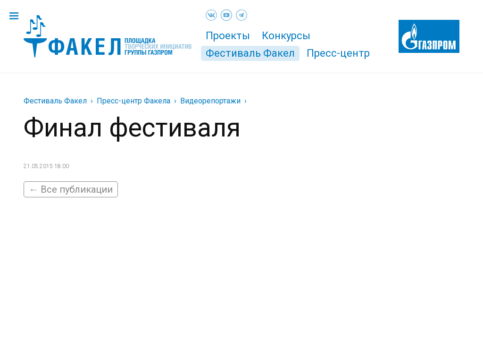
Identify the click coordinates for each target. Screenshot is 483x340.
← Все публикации (71, 189)
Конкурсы (286, 36)
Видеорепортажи (210, 100)
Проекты (228, 36)
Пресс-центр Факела (133, 100)
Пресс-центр (338, 53)
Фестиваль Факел (250, 53)
